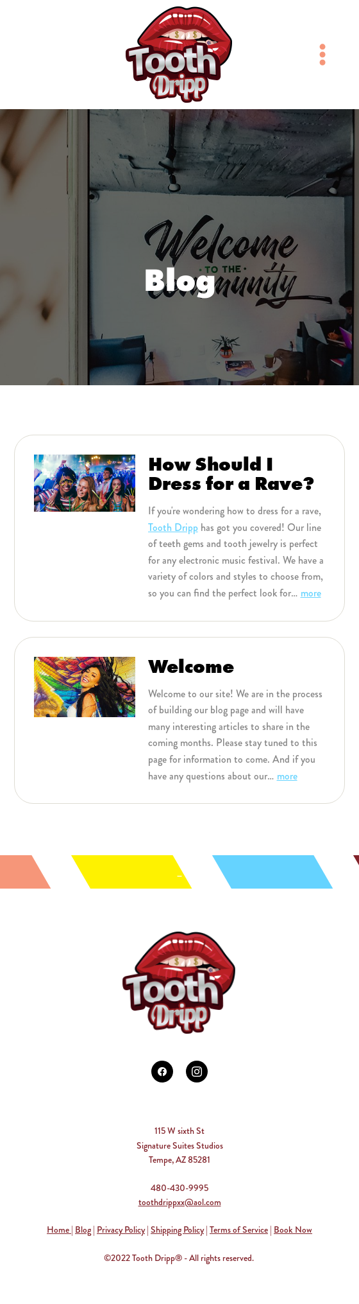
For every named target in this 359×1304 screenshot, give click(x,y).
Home (59, 1229)
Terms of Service (239, 1229)
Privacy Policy (121, 1229)
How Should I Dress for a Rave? (231, 473)
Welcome (191, 666)
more (311, 593)
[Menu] (322, 55)
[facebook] (162, 1071)
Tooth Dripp (173, 527)
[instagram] (197, 1071)
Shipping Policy (177, 1229)
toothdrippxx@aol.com (179, 1201)
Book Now (293, 1229)
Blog (83, 1229)
